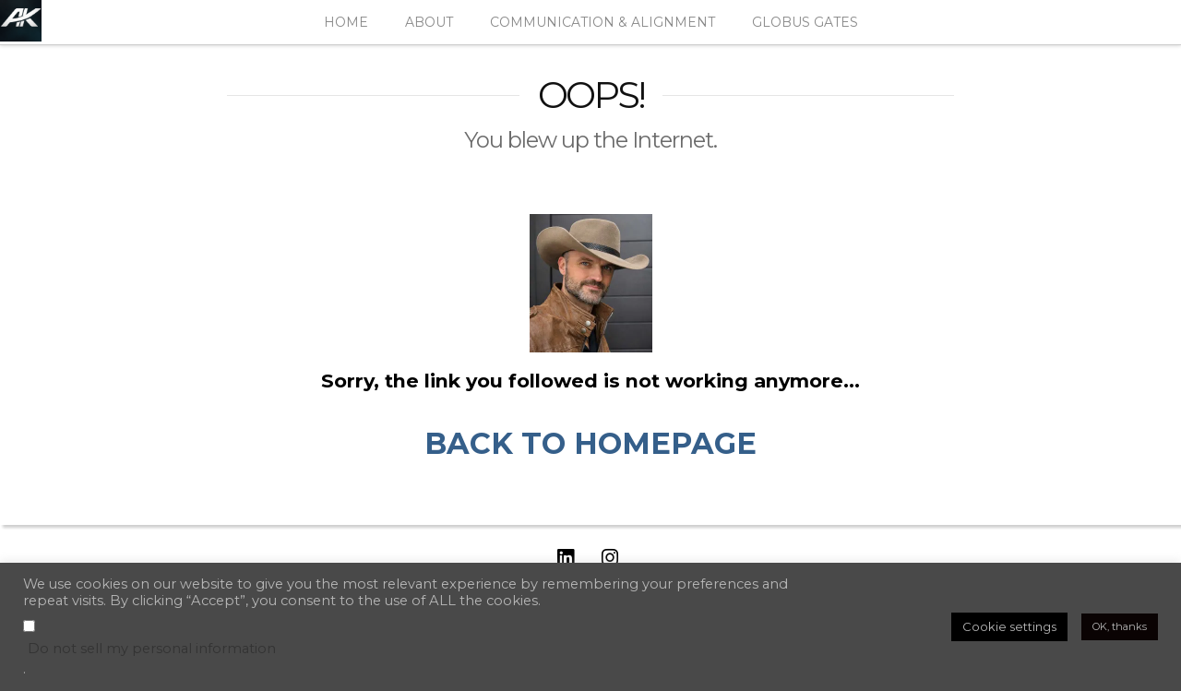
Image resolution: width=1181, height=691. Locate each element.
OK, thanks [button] (1119, 626)
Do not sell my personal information (152, 648)
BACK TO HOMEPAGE (590, 443)
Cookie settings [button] (1009, 626)
